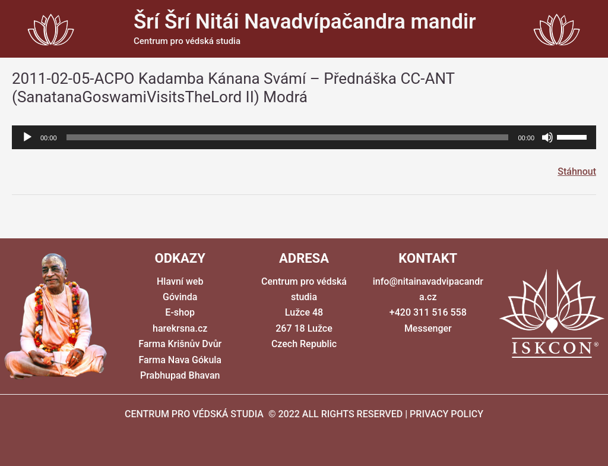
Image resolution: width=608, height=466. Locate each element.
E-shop (180, 312)
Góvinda (180, 297)
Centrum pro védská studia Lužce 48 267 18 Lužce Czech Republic (304, 313)
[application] (304, 137)
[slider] (287, 137)
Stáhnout (577, 171)
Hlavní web (180, 281)
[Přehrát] (27, 137)
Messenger (428, 328)
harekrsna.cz (180, 328)
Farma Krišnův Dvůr (179, 344)
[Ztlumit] (547, 137)
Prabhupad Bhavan (180, 375)
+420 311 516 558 (428, 312)
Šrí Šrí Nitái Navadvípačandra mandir (305, 22)
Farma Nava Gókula (179, 360)
